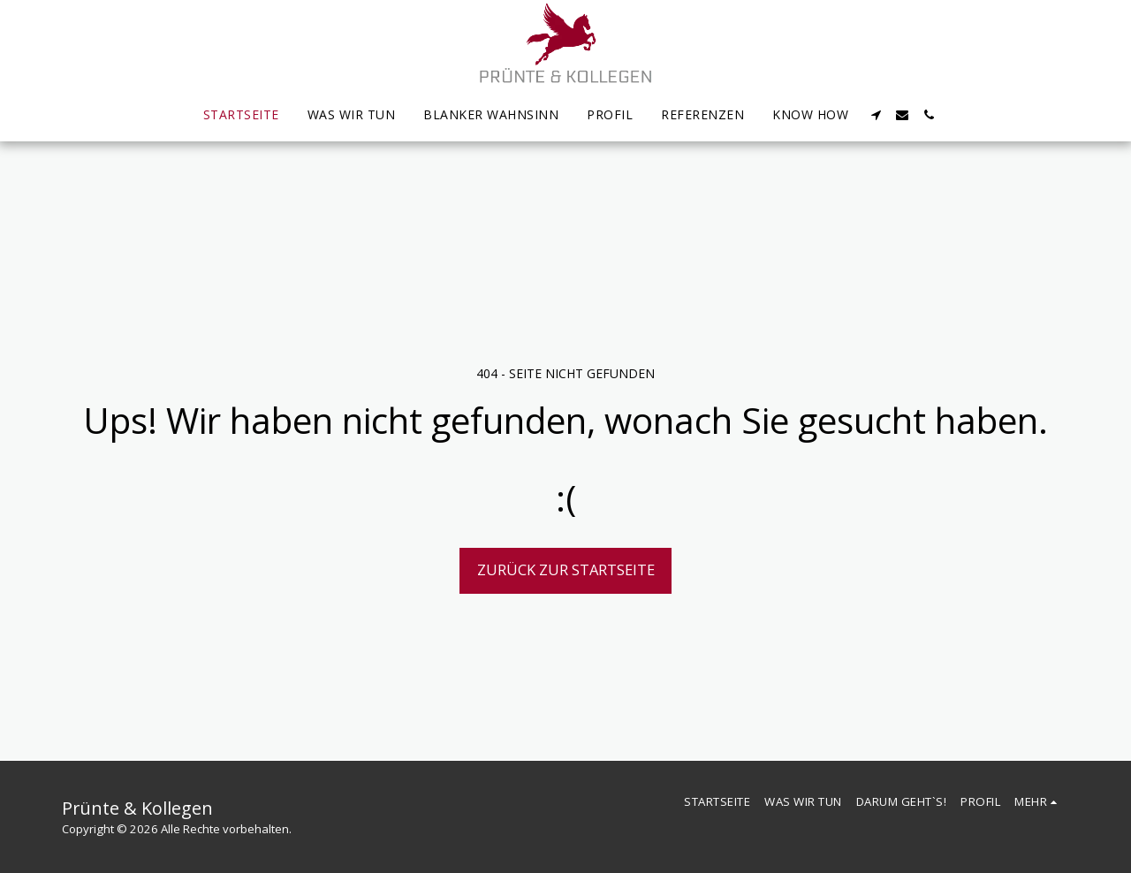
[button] (875, 115)
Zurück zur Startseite (566, 569)
